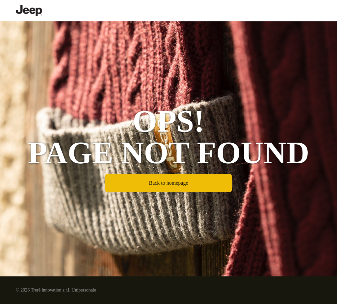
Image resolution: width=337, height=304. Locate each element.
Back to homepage (168, 183)
